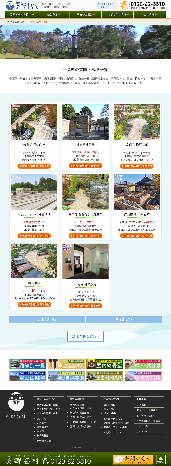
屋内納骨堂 (42, 427)
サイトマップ (144, 431)
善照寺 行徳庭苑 (34, 144)
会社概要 (141, 399)
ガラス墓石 (109, 409)
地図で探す (124, 319)
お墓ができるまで (113, 418)
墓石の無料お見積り (80, 426)
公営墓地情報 (77, 399)
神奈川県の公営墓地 (80, 416)
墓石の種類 (109, 404)
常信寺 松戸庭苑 (137, 144)
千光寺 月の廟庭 (85, 284)
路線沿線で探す (45, 440)
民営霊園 (41, 418)
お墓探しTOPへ (85, 336)
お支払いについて (112, 432)
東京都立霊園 (77, 404)
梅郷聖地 (34, 214)
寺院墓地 (41, 422)
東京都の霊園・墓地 (47, 404)
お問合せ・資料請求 (147, 410)
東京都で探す (47, 319)
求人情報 (141, 404)
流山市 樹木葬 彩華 (137, 214)
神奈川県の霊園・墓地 (48, 409)
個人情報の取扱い (146, 415)
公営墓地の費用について (83, 422)
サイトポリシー (145, 426)
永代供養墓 (42, 435)
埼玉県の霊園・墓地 (47, 413)
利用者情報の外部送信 (148, 420)
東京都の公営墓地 (79, 412)
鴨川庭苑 (34, 283)
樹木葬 (40, 431)
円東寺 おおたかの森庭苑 (85, 214)
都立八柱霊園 (85, 144)
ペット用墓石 (111, 413)
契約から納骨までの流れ (116, 422)
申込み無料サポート (80, 408)
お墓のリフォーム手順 (115, 427)
